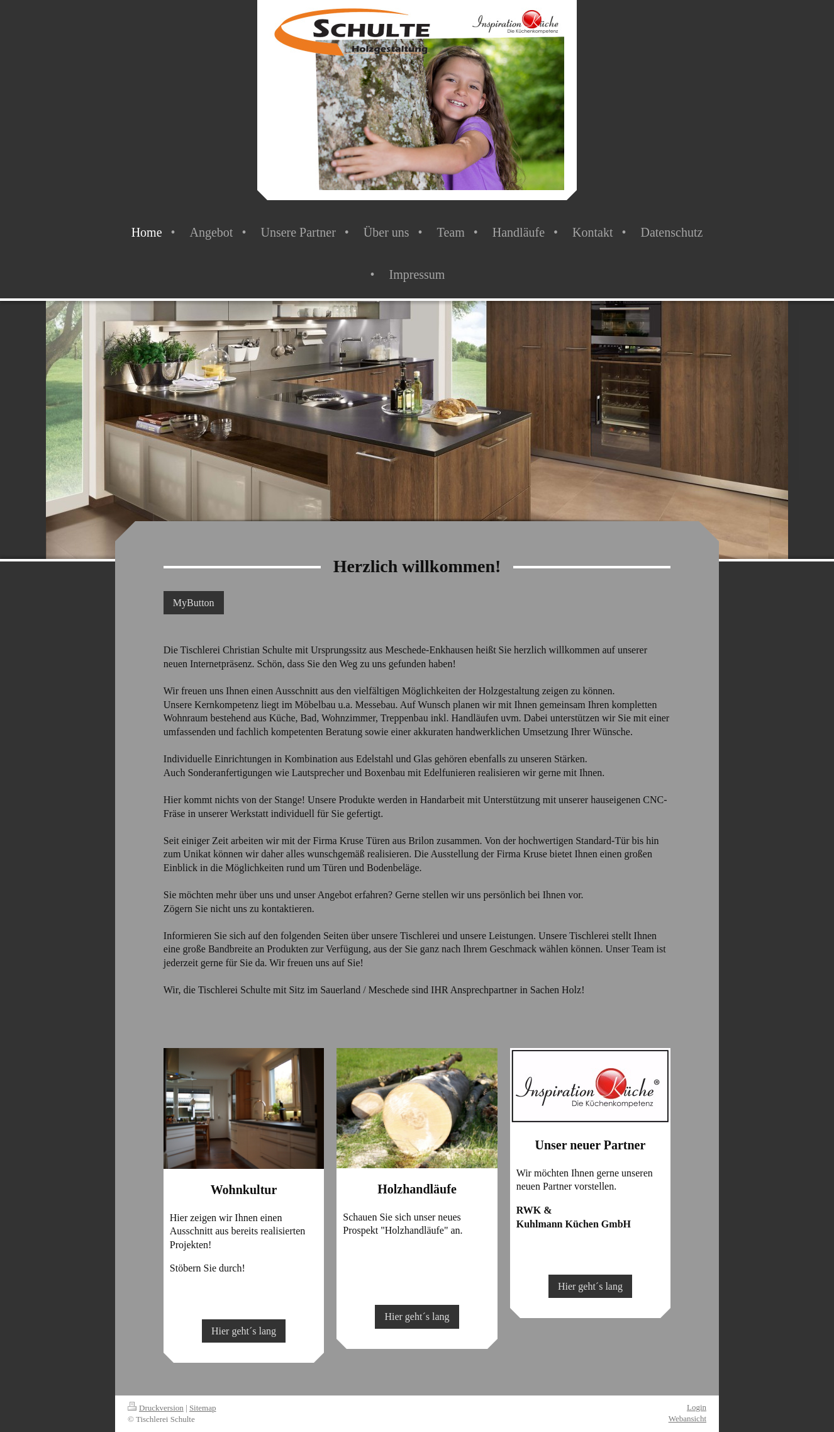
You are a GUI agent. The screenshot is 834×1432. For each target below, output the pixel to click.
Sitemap (202, 1407)
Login (696, 1407)
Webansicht (687, 1418)
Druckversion (156, 1407)
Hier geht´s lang (243, 1331)
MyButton (193, 602)
